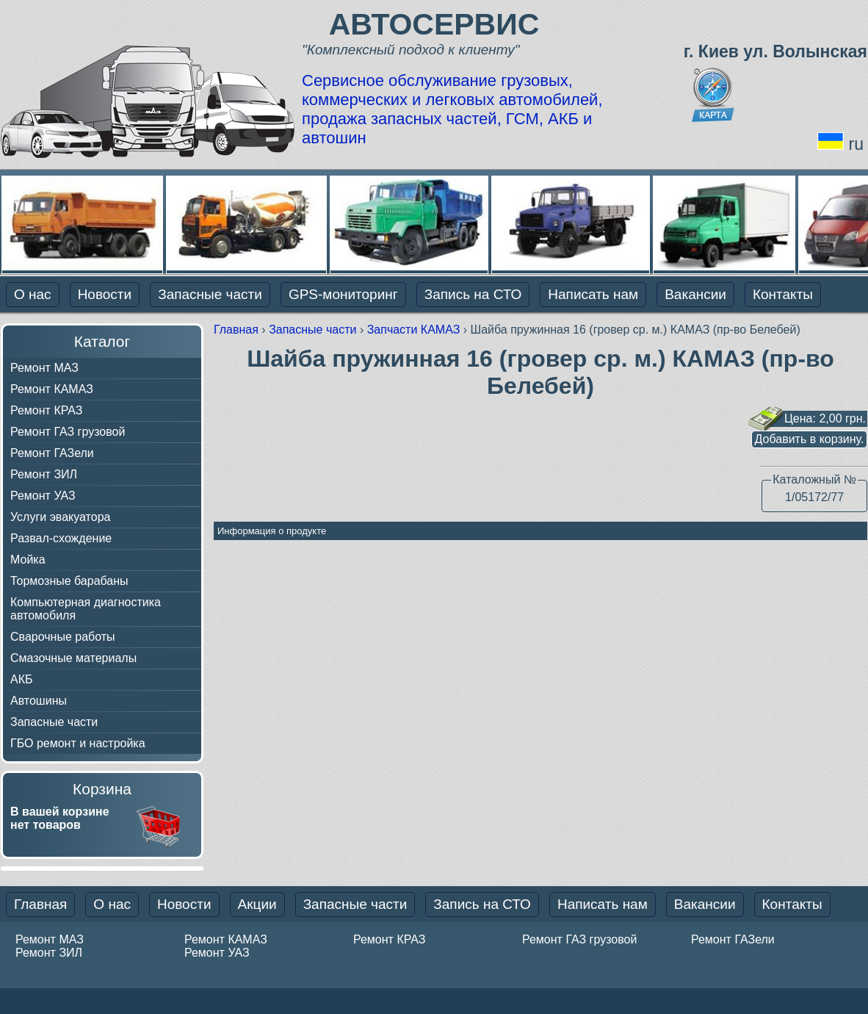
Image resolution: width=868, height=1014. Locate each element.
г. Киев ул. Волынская (775, 51)
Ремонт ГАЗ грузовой (67, 431)
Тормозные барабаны (69, 581)
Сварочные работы (62, 636)
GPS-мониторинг (343, 294)
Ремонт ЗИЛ (43, 474)
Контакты (783, 294)
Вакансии (695, 294)
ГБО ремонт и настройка (77, 743)
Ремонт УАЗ (43, 495)
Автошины (38, 700)
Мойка (28, 559)
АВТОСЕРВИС (434, 24)
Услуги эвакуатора (60, 517)
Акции (257, 904)
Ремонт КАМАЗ (51, 389)
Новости (105, 294)
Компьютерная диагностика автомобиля (85, 609)
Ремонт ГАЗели (52, 453)
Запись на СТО (473, 294)
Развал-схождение (61, 538)
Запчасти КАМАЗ (415, 329)
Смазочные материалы (73, 658)
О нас (32, 294)
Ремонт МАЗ (44, 368)
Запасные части (210, 294)
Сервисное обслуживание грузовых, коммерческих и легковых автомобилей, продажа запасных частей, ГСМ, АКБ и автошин (452, 109)
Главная (237, 329)
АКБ (21, 679)
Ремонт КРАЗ (46, 410)
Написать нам (593, 294)
